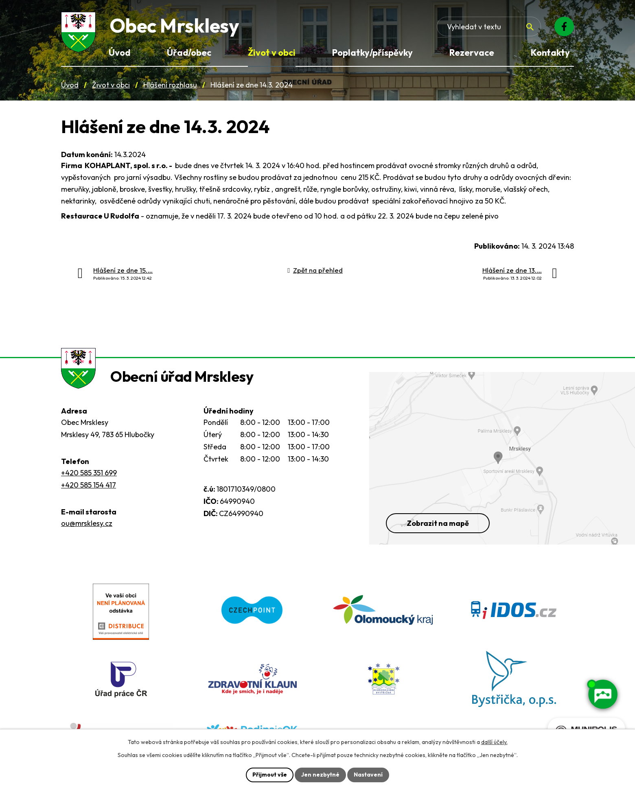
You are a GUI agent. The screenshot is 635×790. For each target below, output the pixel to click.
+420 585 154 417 (88, 485)
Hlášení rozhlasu (170, 85)
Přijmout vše (269, 774)
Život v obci (111, 85)
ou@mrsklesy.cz (86, 523)
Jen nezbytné (320, 774)
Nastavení (368, 774)
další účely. (494, 742)
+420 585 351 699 (89, 472)
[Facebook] (564, 26)
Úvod (70, 85)
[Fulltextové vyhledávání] (489, 26)
